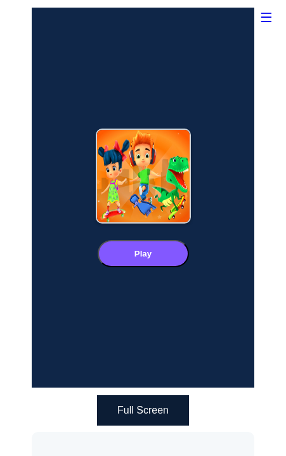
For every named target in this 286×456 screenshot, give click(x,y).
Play (143, 253)
